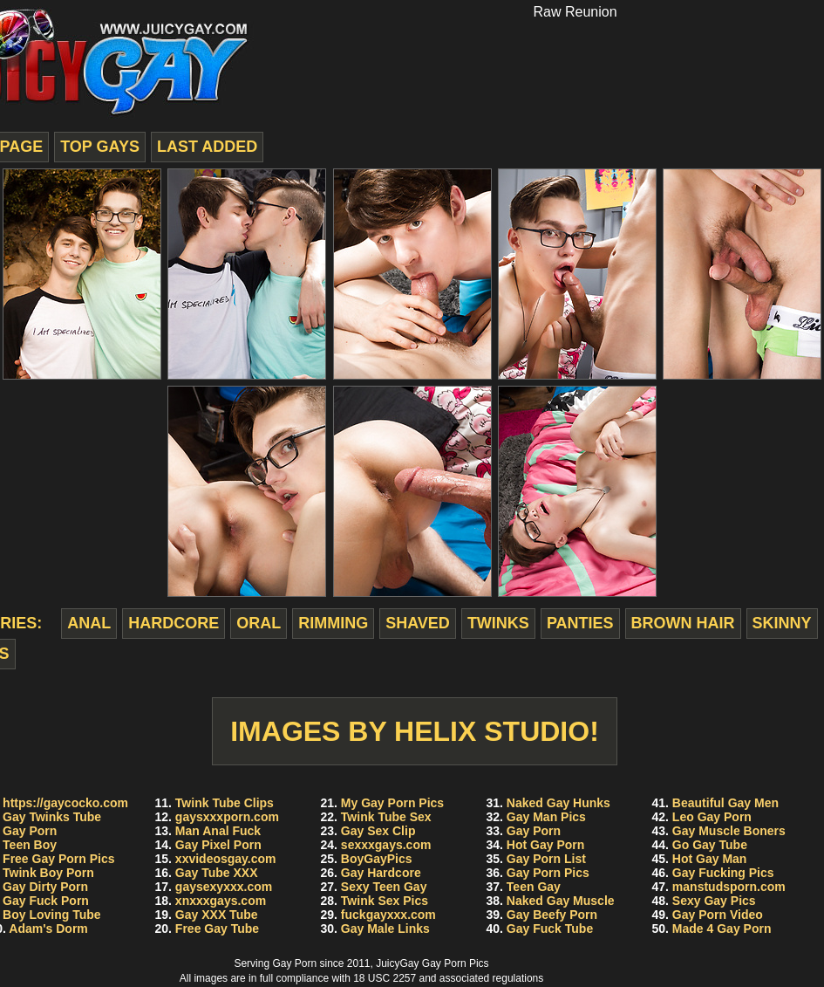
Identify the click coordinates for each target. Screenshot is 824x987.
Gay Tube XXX (216, 873)
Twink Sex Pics (384, 901)
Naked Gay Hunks (558, 803)
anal (89, 623)
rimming (333, 623)
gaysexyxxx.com (223, 887)
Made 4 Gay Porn (722, 929)
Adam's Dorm (48, 929)
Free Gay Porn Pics (58, 859)
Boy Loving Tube (52, 915)
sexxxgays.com (386, 845)
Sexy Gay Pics (714, 901)
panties (580, 623)
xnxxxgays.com (220, 901)
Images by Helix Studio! (414, 731)
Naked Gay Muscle (561, 901)
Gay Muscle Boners (729, 831)
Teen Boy (30, 845)
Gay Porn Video (717, 915)
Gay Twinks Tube (52, 817)
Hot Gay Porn (545, 845)
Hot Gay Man (709, 859)
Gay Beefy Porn (552, 915)
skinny (782, 623)
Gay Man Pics (546, 817)
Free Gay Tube (217, 929)
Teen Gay (534, 887)
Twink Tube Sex (386, 817)
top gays (100, 146)
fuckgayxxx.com (388, 915)
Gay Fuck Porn (46, 901)
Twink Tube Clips (224, 803)
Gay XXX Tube (216, 915)
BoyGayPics (376, 859)
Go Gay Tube (709, 845)
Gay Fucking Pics (723, 873)
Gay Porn (30, 831)
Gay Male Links (385, 929)
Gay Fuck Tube (550, 929)
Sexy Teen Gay (384, 887)
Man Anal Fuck (218, 831)
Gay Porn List (546, 859)
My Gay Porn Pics (392, 803)
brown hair (683, 623)
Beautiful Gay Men (725, 803)
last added (207, 146)
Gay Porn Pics (548, 873)
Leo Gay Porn (712, 817)
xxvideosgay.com (225, 859)
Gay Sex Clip (378, 831)
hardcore (173, 623)
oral (258, 623)
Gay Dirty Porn (45, 887)
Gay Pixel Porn (218, 845)
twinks (498, 623)
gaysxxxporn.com (227, 817)
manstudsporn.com (729, 887)
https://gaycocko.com (65, 803)
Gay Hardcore (381, 873)
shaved (417, 623)
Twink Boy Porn (48, 873)
